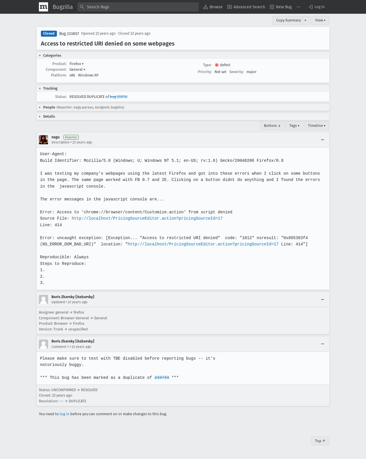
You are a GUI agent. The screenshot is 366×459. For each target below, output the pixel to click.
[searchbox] (138, 6)
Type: (207, 65)
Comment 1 (60, 347)
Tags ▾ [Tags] (294, 125)
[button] (316, 6)
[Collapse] (322, 139)
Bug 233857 (69, 33)
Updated (58, 302)
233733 (160, 377)
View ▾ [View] (320, 20)
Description (60, 142)
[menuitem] (213, 6)
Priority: (205, 72)
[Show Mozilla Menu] (43, 6)
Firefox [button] (76, 64)
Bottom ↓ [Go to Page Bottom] (272, 125)
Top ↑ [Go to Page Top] (320, 441)
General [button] (77, 69)
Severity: (236, 72)
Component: (56, 69)
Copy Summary (288, 20)
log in (64, 414)
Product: (59, 64)
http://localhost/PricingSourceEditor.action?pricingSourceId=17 (145, 218)
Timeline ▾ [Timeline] (317, 125)
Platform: (59, 75)
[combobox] (138, 6)
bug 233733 (118, 96)
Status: (61, 96)
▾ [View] (306, 20)
